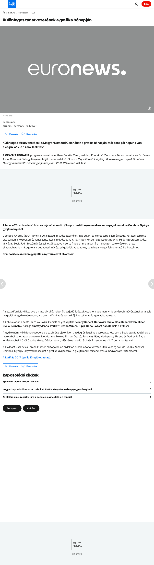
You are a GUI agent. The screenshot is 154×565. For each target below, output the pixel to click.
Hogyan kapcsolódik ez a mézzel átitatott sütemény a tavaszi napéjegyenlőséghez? (47, 389)
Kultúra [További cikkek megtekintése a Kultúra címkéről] (31, 408)
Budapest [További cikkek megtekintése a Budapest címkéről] (12, 408)
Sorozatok (23, 13)
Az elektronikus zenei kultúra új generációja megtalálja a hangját (37, 397)
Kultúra (11, 13)
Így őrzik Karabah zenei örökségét (21, 381)
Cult (33, 13)
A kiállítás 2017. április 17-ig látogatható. (27, 357)
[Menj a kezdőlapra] (12, 4)
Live (146, 3)
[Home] (4, 12)
